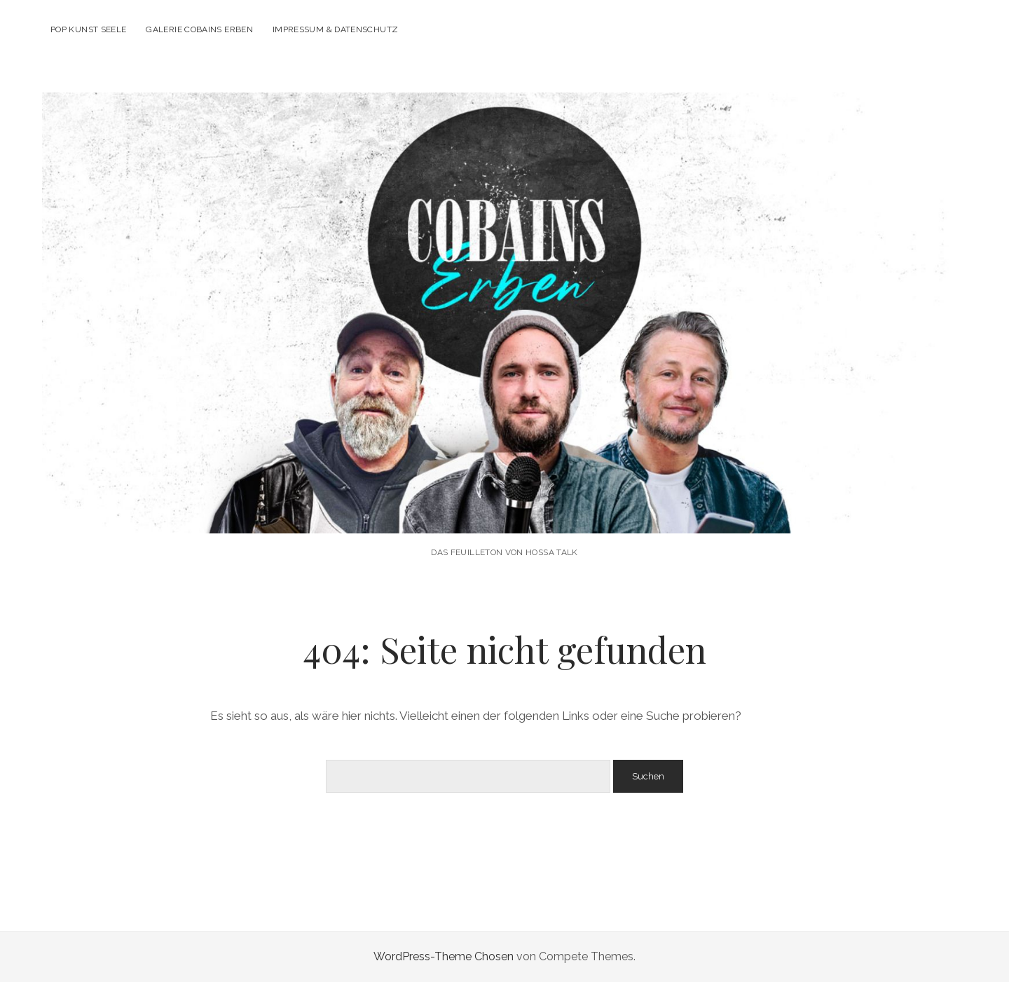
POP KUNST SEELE (88, 29)
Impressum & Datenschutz (335, 29)
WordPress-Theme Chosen (443, 956)
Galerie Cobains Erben (199, 29)
